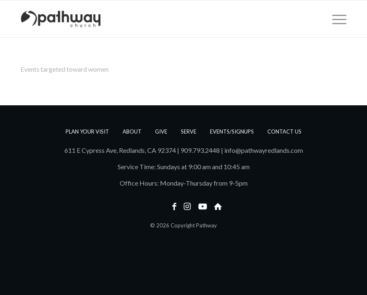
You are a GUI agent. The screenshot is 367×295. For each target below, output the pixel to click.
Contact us (284, 131)
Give (161, 131)
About (132, 131)
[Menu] (335, 18)
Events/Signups (232, 131)
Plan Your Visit (87, 131)
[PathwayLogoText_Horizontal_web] (61, 18)
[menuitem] (335, 18)
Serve (188, 131)
